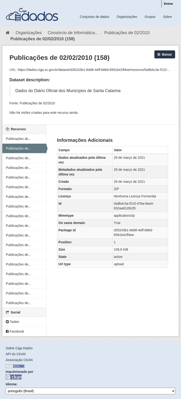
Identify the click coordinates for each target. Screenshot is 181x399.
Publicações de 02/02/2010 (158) (42, 39)
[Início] (8, 32)
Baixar (164, 54)
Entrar (168, 3)
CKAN (14, 377)
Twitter (12, 322)
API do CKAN (16, 354)
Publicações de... (18, 139)
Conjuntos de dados (94, 17)
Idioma (11, 384)
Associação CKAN (19, 360)
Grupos (150, 17)
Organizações (127, 17)
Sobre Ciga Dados (19, 348)
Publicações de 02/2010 (126, 32)
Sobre (167, 17)
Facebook (15, 331)
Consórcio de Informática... (73, 32)
